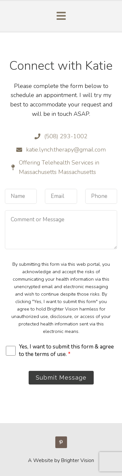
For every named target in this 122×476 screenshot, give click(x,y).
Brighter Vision (77, 460)
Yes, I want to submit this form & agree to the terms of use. (66, 350)
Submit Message (61, 377)
